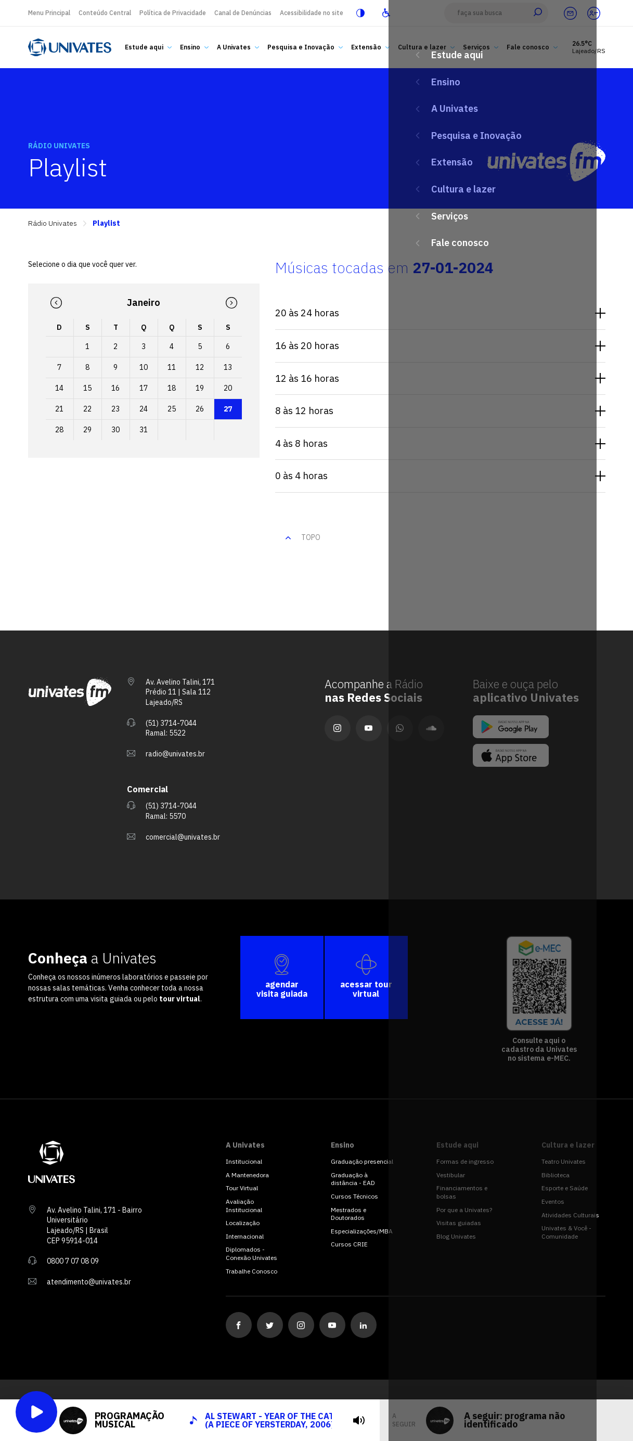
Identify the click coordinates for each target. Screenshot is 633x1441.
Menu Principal (49, 13)
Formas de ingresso (465, 1161)
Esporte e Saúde (564, 1188)
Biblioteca (555, 1175)
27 (228, 409)
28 (59, 429)
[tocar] (359, 1420)
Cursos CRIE (349, 1244)
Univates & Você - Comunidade (566, 1232)
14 (59, 388)
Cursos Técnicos (354, 1196)
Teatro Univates (563, 1161)
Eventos (552, 1201)
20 (228, 388)
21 (59, 409)
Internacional (245, 1236)
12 (200, 367)
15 (87, 388)
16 (115, 388)
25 (171, 409)
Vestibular (450, 1175)
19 (200, 388)
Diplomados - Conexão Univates (251, 1253)
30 (115, 429)
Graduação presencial (362, 1161)
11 (171, 367)
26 (200, 409)
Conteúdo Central (105, 13)
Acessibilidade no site (311, 13)
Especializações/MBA (362, 1231)
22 (87, 409)
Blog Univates (456, 1236)
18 (171, 388)
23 (115, 409)
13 (228, 367)
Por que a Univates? (464, 1210)
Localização (243, 1223)
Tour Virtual (242, 1188)
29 (87, 429)
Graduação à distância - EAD (353, 1179)
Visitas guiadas (458, 1223)
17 (143, 388)
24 (143, 409)
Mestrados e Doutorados (348, 1214)
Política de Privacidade (172, 13)
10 (143, 367)
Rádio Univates (52, 223)
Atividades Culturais (570, 1215)
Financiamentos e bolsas (461, 1192)
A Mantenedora (247, 1175)
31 (143, 429)
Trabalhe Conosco (251, 1271)
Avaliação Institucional (244, 1206)
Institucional (244, 1161)
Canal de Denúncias (243, 13)
